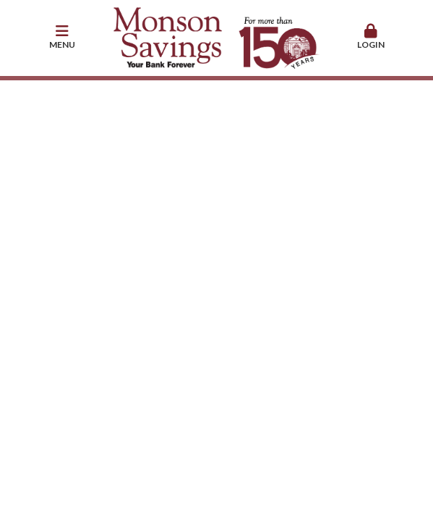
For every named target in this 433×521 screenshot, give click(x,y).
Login (370, 37)
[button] (62, 37)
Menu (62, 37)
